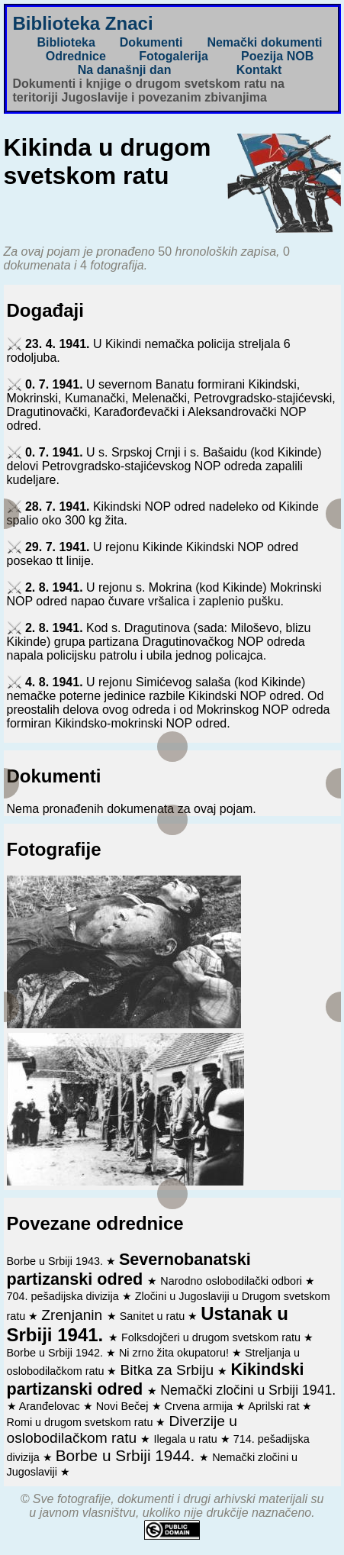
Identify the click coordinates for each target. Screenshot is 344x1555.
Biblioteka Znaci (83, 23)
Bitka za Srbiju (168, 1370)
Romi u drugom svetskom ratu (81, 1422)
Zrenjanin (73, 1315)
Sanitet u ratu (154, 1316)
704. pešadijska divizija (64, 1296)
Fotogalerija (173, 56)
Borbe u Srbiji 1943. (56, 1261)
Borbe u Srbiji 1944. (127, 1455)
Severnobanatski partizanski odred (129, 1269)
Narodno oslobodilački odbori (232, 1281)
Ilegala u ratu (186, 1439)
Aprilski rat (275, 1406)
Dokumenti (151, 42)
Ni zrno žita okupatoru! (175, 1353)
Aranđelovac (51, 1406)
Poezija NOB (277, 56)
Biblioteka (66, 42)
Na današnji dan (125, 69)
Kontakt (259, 69)
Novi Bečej (124, 1406)
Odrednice (76, 56)
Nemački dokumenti (264, 42)
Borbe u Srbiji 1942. (56, 1353)
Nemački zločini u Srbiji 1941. (248, 1390)
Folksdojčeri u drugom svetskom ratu (212, 1337)
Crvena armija (200, 1406)
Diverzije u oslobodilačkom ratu (122, 1429)
